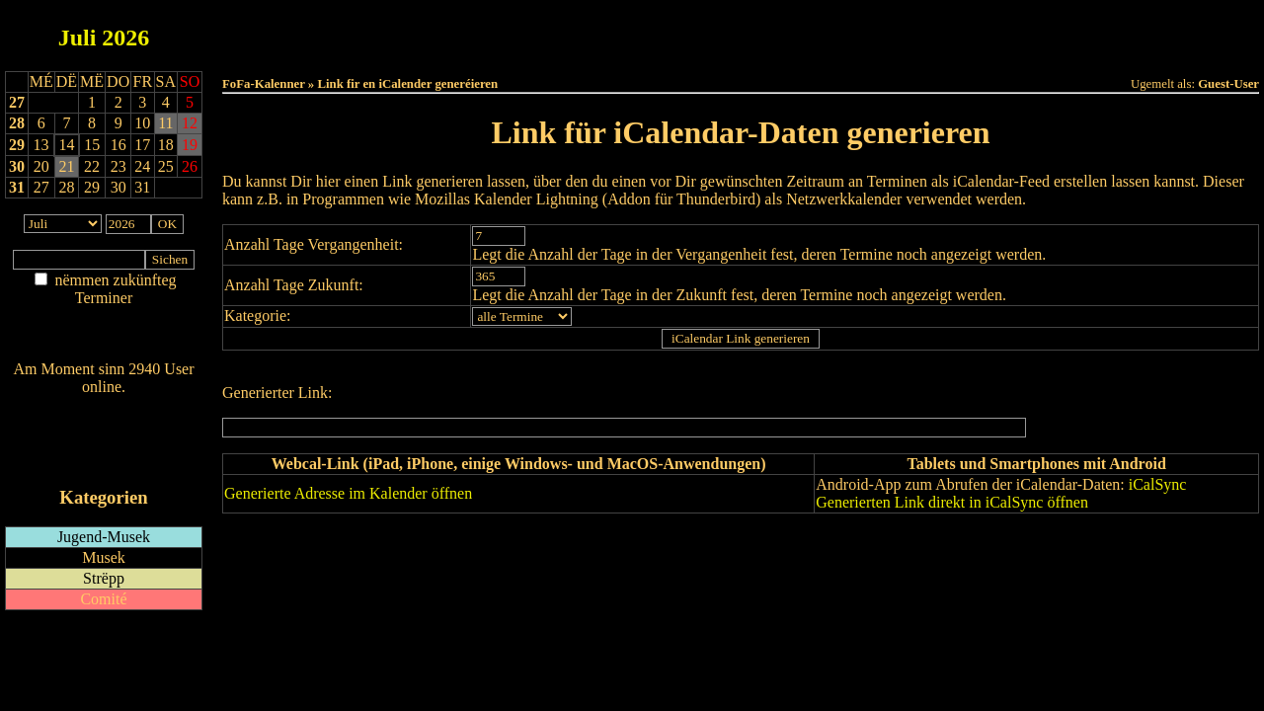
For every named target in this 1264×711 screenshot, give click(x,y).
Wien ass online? (103, 406)
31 (17, 187)
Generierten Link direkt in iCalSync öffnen (952, 502)
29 (17, 144)
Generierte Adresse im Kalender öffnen (348, 493)
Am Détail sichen (104, 317)
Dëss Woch (630, 31)
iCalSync (1158, 484)
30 (17, 166)
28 (17, 123)
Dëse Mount (740, 31)
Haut (520, 31)
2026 (125, 37)
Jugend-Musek (103, 536)
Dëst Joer (851, 31)
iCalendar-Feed (103, 459)
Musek (103, 557)
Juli (77, 37)
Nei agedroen (103, 336)
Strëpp (103, 578)
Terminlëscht (962, 31)
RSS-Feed (104, 440)
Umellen (740, 49)
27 (17, 102)
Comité (103, 599)
